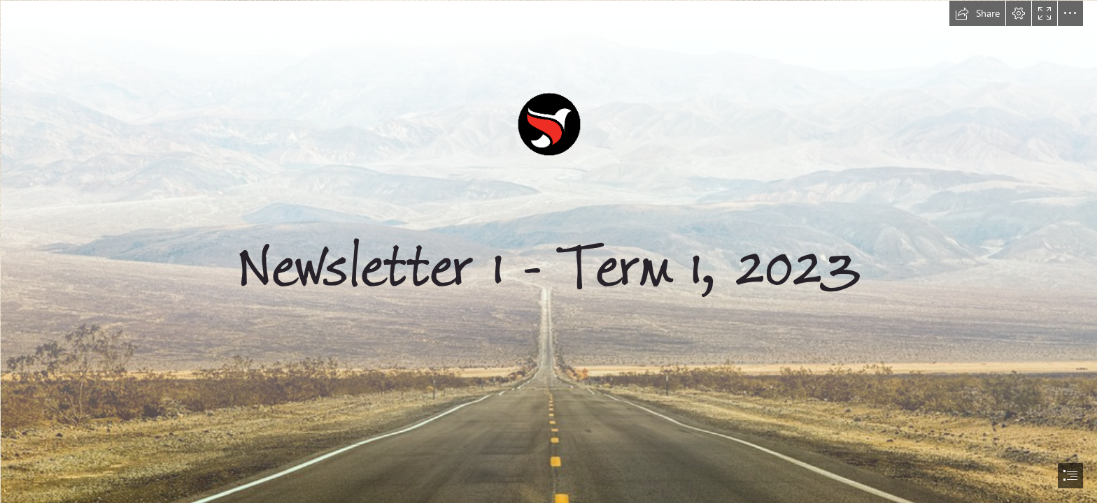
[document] (548, 251)
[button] (977, 13)
